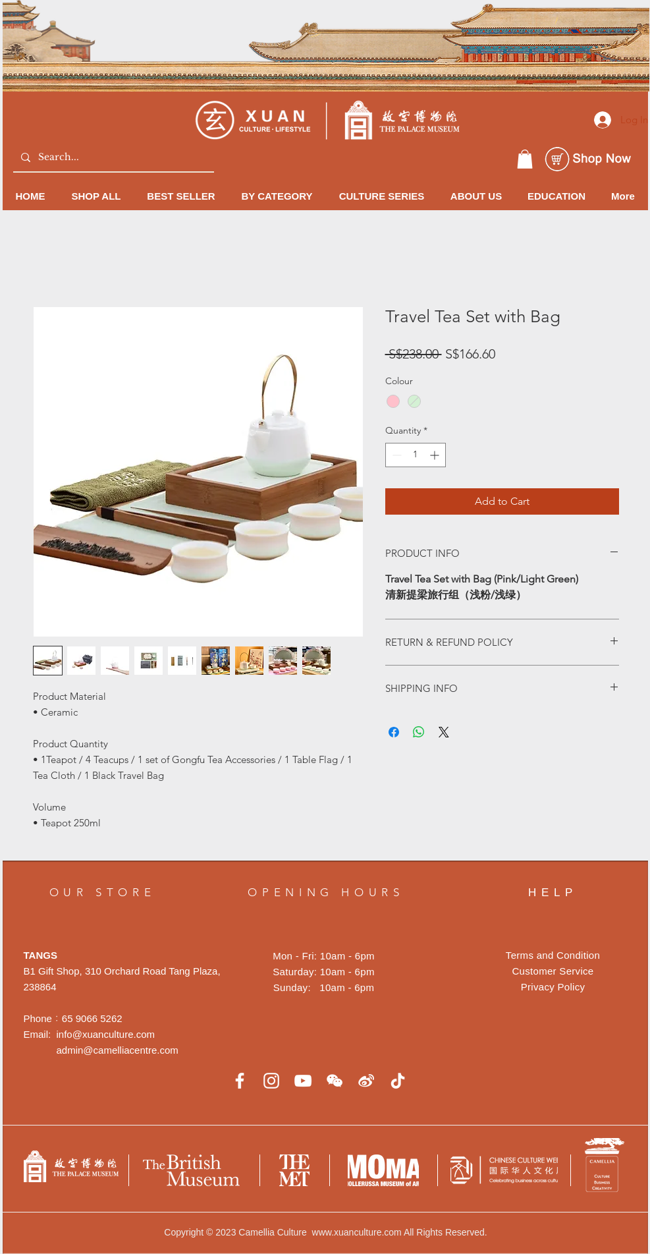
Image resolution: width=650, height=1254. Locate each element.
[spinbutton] (415, 455)
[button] (525, 159)
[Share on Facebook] (394, 732)
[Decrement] (395, 455)
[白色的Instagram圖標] (271, 1080)
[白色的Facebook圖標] (239, 1080)
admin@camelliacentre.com (117, 1050)
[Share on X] (444, 732)
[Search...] (112, 157)
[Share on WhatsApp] (419, 732)
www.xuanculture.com (357, 1232)
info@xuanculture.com (106, 1034)
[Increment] (435, 455)
